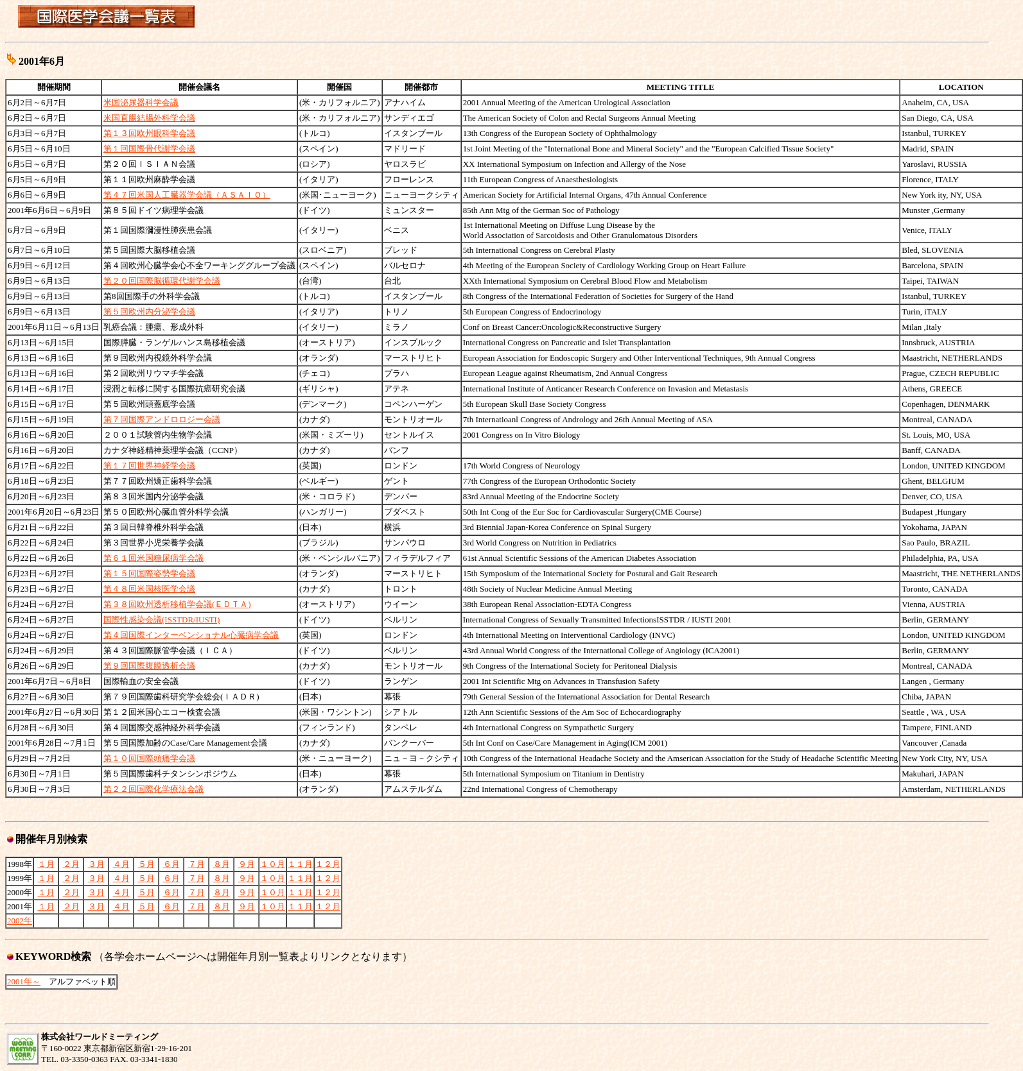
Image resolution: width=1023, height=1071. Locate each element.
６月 (171, 864)
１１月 (300, 864)
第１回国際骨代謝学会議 (149, 148)
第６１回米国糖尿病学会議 (153, 558)
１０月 (272, 864)
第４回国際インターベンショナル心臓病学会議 (191, 635)
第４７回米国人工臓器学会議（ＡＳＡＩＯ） (186, 195)
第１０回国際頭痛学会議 (149, 758)
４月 (121, 864)
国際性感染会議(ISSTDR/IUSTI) (161, 619)
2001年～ (23, 981)
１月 (46, 864)
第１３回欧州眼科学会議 (149, 133)
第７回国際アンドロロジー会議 (161, 419)
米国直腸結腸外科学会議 (149, 118)
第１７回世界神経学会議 (149, 465)
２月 (71, 864)
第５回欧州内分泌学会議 (149, 311)
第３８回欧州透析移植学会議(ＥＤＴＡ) (177, 604)
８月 (221, 864)
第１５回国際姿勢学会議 (149, 573)
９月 (246, 864)
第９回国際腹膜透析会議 (149, 666)
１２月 (327, 864)
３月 (96, 864)
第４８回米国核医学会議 (149, 589)
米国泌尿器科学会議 (141, 102)
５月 (146, 864)
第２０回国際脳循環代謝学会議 (161, 281)
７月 (196, 864)
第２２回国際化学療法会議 (153, 789)
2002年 (19, 920)
